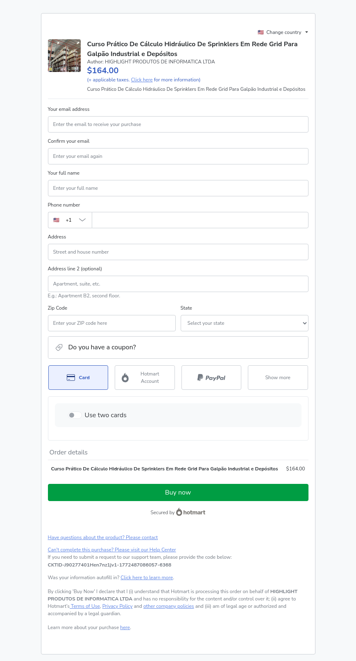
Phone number (64, 205)
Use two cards (106, 415)
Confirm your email (69, 141)
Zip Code (58, 308)
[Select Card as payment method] (78, 377)
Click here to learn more (146, 577)
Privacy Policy (117, 606)
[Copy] (110, 565)
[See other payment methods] (278, 377)
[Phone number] (200, 220)
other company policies (168, 606)
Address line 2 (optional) (75, 268)
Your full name (64, 173)
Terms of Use (85, 606)
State (186, 308)
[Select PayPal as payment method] (211, 377)
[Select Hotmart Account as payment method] (145, 377)
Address (57, 237)
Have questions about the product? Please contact (103, 537)
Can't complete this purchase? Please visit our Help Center (112, 549)
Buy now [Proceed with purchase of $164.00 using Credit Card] (178, 492)
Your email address (69, 109)
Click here (142, 79)
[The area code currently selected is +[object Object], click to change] (70, 220)
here (125, 627)
